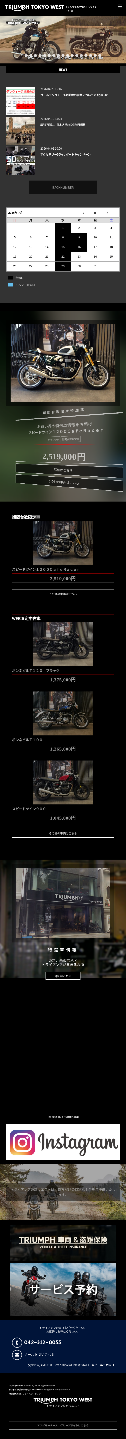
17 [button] (99, 55)
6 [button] (49, 55)
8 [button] (58, 55)
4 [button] (40, 55)
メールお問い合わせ (33, 1354)
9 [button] (63, 55)
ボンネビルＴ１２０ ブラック (36, 668)
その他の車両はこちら (63, 594)
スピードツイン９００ (29, 806)
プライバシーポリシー (33, 1393)
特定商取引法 (15, 1393)
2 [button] (30, 55)
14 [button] (85, 55)
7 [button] (53, 55)
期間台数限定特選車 (60, 410)
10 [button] (67, 55)
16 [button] (95, 55)
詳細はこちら (63, 976)
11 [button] (72, 55)
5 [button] (44, 55)
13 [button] (81, 55)
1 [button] (26, 55)
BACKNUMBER (63, 185)
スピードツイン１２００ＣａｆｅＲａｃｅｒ (46, 567)
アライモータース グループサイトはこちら (63, 1427)
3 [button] (35, 55)
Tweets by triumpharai (63, 1116)
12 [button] (76, 55)
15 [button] (90, 55)
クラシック (54, 438)
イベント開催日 (25, 284)
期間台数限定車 (68, 440)
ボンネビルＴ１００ (27, 737)
